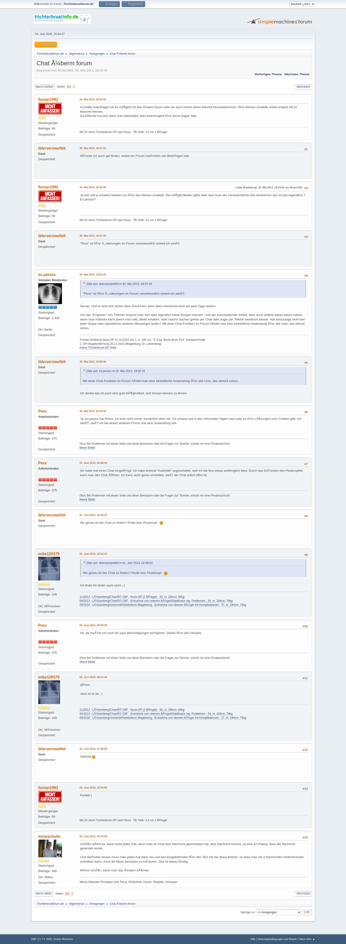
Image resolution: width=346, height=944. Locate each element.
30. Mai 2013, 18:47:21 (93, 148)
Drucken (303, 86)
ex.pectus (47, 275)
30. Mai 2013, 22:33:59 (93, 411)
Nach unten (44, 86)
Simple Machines (63, 939)
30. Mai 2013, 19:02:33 (93, 274)
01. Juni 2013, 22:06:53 (93, 515)
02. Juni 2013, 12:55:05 (93, 787)
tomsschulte (49, 836)
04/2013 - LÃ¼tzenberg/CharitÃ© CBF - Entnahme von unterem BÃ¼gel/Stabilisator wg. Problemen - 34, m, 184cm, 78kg (156, 601)
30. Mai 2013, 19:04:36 (93, 361)
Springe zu (247, 912)
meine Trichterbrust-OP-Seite (98, 347)
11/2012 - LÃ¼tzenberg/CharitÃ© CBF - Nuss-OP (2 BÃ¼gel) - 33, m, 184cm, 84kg (132, 596)
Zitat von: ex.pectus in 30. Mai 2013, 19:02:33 (116, 371)
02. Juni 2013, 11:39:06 (93, 748)
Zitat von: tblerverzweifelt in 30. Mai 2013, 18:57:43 (119, 284)
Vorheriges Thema (267, 74)
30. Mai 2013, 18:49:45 (93, 187)
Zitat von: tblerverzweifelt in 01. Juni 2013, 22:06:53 (120, 563)
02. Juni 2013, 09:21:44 (93, 677)
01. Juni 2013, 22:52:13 (93, 553)
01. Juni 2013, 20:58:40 (93, 462)
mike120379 (49, 554)
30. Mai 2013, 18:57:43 (93, 235)
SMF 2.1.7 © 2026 (41, 939)
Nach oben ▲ (307, 939)
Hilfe (252, 939)
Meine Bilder (88, 447)
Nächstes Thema (297, 74)
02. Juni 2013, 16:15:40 (93, 836)
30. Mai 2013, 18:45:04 (93, 99)
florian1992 (48, 100)
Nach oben (44, 893)
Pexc (42, 411)
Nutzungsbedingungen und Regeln (277, 939)
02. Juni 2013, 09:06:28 (93, 625)
